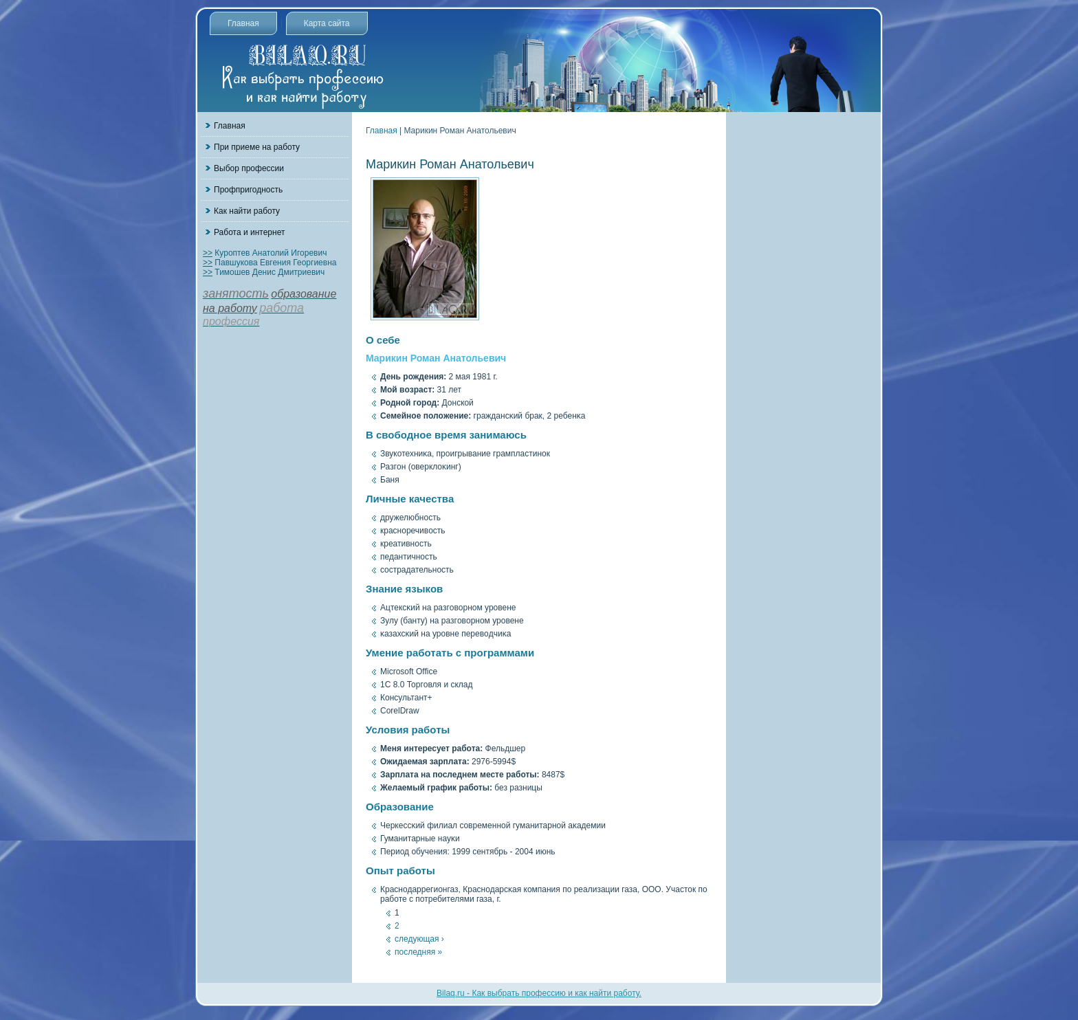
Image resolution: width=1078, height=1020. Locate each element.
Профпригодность (248, 190)
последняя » (418, 952)
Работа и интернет (249, 232)
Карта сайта (327, 23)
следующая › (419, 939)
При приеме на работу (257, 147)
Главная (243, 23)
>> (207, 253)
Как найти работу (247, 211)
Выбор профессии (249, 168)
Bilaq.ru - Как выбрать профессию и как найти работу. (539, 993)
